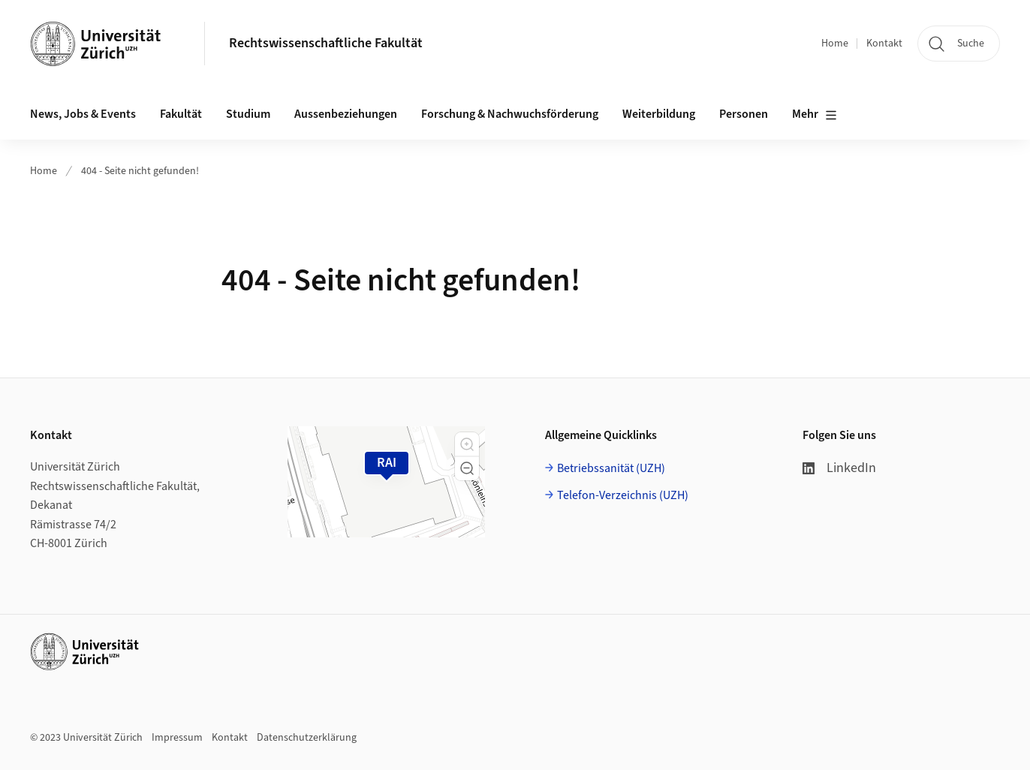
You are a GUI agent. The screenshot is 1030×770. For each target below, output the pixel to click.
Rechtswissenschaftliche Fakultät (326, 43)
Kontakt (884, 43)
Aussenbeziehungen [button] (345, 114)
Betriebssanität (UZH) (611, 468)
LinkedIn (839, 468)
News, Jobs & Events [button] (83, 114)
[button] (467, 444)
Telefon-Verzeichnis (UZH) (622, 495)
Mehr (814, 115)
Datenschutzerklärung (307, 737)
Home (834, 43)
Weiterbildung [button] (658, 114)
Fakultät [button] (181, 114)
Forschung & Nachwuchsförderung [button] (509, 114)
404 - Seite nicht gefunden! (140, 171)
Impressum (177, 737)
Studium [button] (248, 114)
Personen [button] (743, 114)
